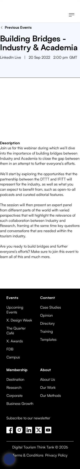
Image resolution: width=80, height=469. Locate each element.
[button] (71, 15)
